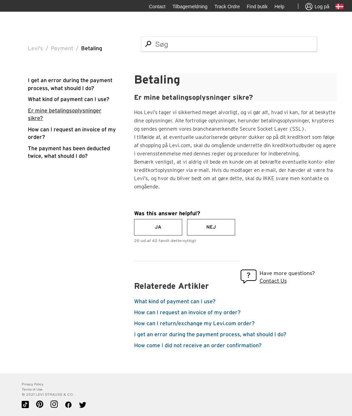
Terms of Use (32, 389)
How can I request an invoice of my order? (187, 312)
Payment (62, 48)
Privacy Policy (32, 384)
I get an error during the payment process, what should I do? (210, 334)
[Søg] (229, 44)
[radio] (158, 227)
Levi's (35, 48)
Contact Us (273, 280)
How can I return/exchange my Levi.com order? (194, 323)
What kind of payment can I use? (68, 99)
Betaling (91, 48)
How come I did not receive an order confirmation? (198, 345)
